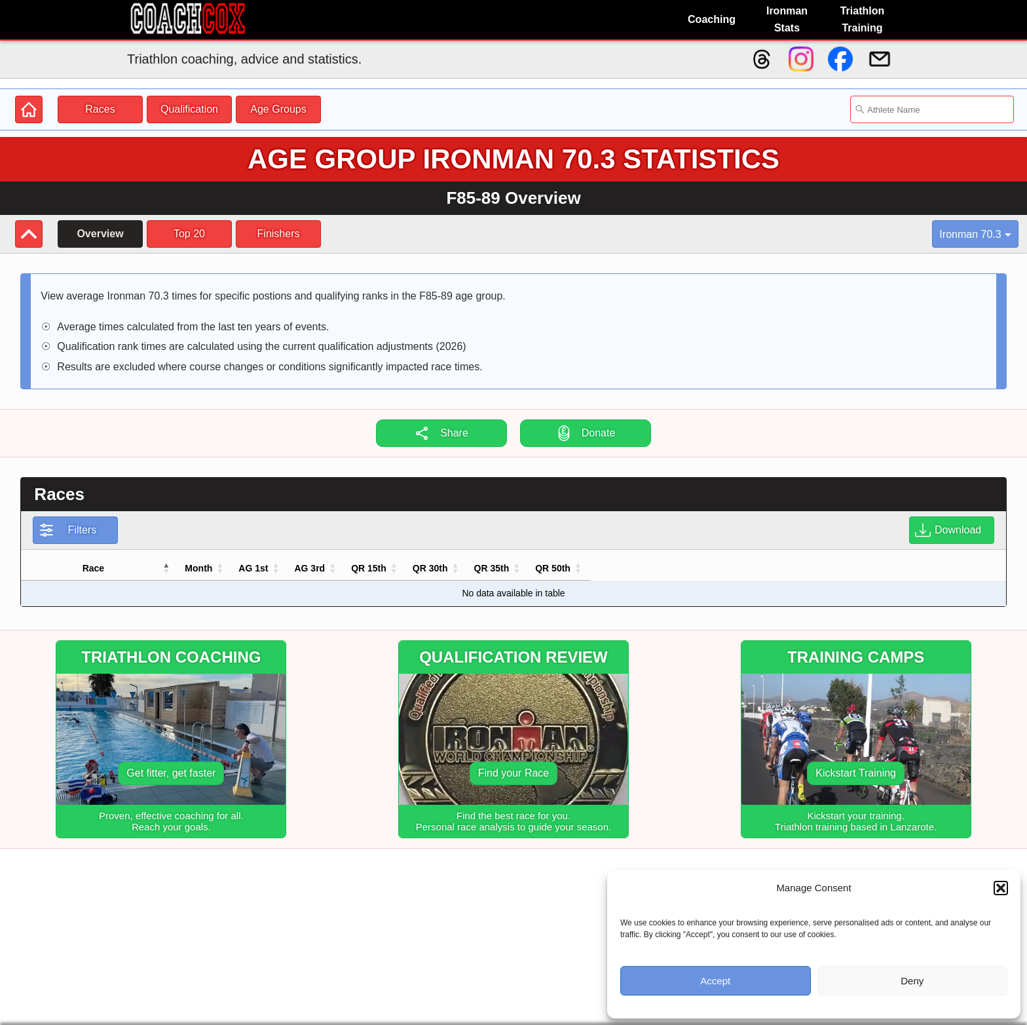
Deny (912, 980)
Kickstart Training (855, 773)
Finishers (278, 233)
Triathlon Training (862, 19)
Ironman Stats (787, 19)
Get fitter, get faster (170, 773)
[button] (1000, 888)
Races (100, 109)
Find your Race (514, 773)
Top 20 (189, 233)
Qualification (189, 109)
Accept (715, 980)
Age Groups (278, 109)
